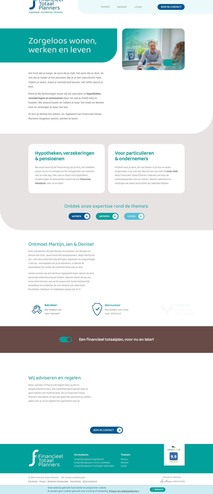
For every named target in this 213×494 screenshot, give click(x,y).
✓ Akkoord (157, 489)
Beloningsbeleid (90, 480)
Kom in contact (171, 12)
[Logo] (45, 12)
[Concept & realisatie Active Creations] (172, 477)
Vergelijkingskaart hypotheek (89, 458)
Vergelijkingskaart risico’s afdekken (92, 461)
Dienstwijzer (75, 480)
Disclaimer (33, 480)
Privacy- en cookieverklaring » (124, 491)
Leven (137, 11)
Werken (118, 11)
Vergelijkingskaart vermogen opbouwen (94, 464)
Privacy (42, 480)
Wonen (99, 11)
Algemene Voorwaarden (57, 480)
